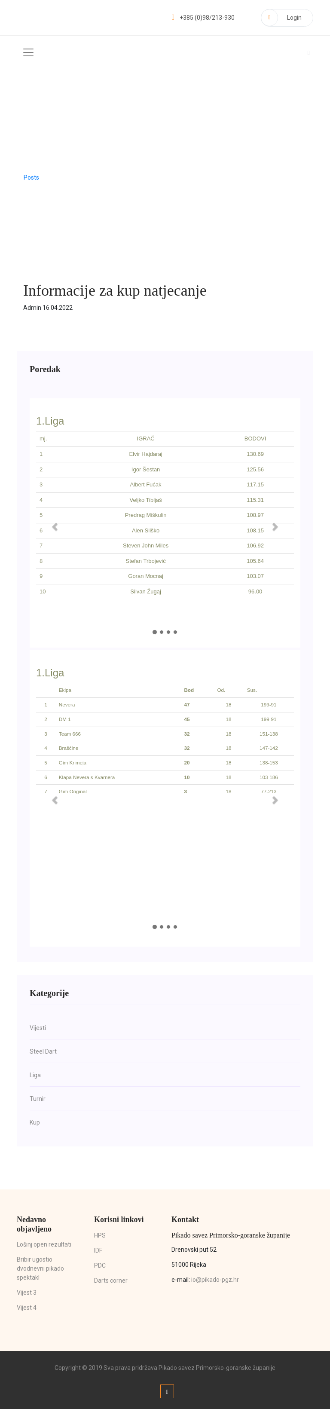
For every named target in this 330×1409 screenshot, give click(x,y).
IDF (98, 1250)
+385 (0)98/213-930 (202, 17)
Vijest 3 (27, 1292)
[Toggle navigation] (28, 52)
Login (281, 17)
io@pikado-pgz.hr (215, 1279)
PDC (100, 1265)
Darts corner (111, 1280)
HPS (100, 1235)
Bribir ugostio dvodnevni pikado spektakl (40, 1268)
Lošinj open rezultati (44, 1244)
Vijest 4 (27, 1307)
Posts (31, 177)
